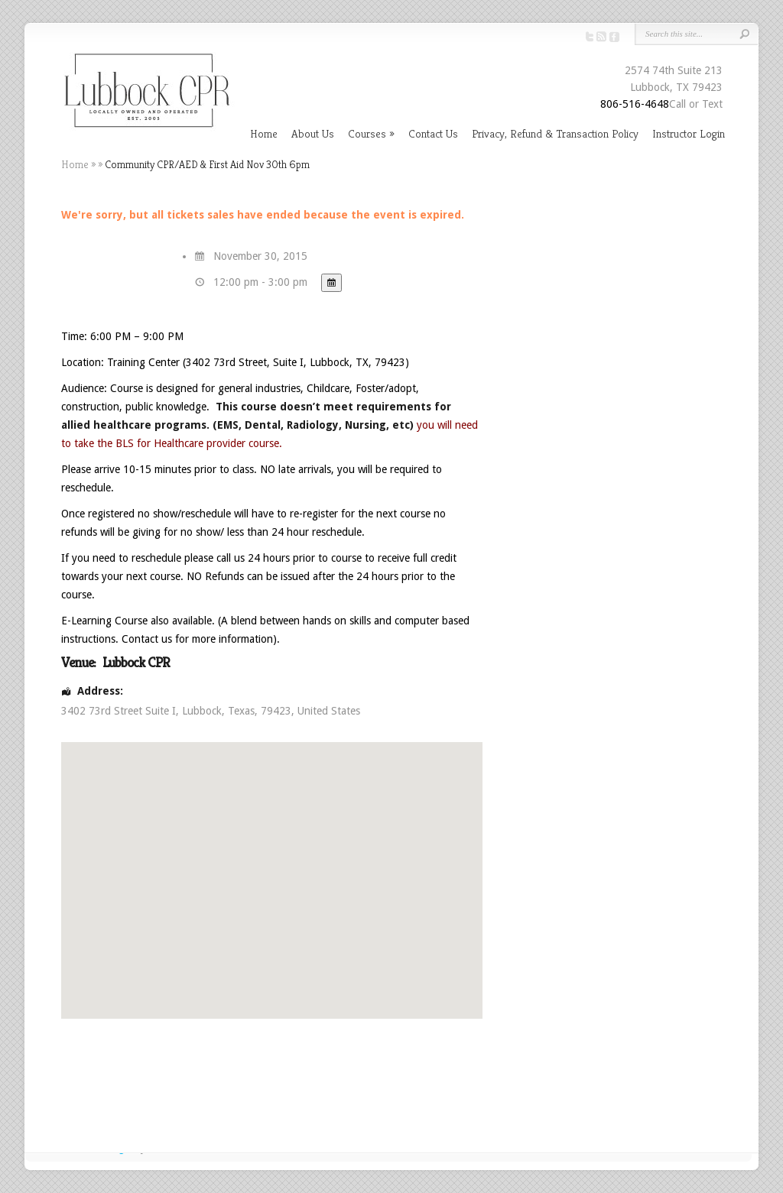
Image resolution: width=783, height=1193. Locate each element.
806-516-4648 (634, 104)
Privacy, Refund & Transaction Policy (555, 133)
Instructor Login (688, 133)
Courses (367, 133)
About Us (312, 133)
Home (264, 133)
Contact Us (433, 133)
